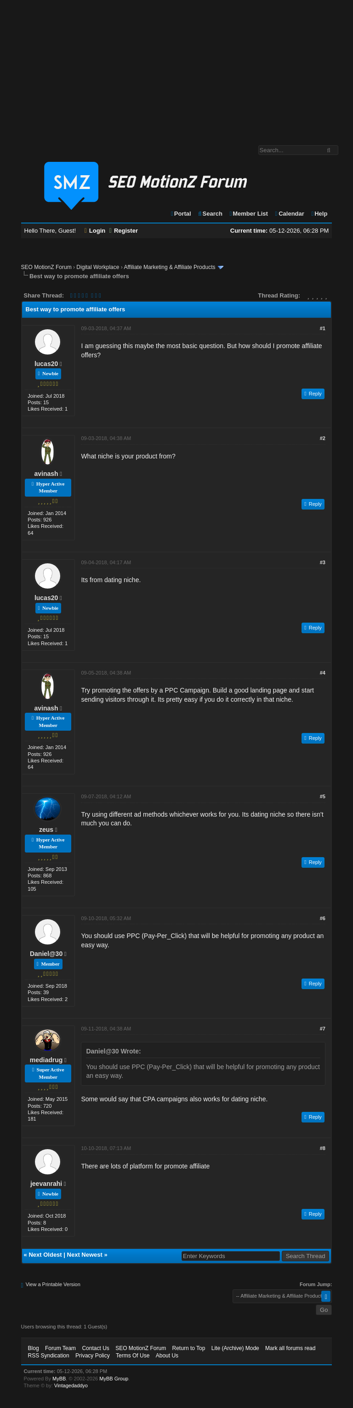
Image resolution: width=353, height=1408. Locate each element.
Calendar (289, 213)
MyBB (59, 1378)
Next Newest (84, 1254)
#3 (322, 562)
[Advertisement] (176, 68)
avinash (46, 473)
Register (123, 230)
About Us (167, 1355)
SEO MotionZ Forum (46, 267)
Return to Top (188, 1348)
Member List (248, 213)
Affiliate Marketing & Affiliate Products (169, 267)
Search (209, 213)
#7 (322, 1028)
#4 (322, 672)
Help (318, 213)
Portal (180, 213)
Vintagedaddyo (71, 1385)
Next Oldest (45, 1254)
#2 (322, 438)
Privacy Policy (92, 1355)
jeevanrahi (46, 1183)
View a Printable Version (53, 1284)
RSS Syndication (48, 1355)
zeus (46, 829)
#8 (322, 1148)
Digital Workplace (97, 267)
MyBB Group (113, 1378)
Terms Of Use (132, 1355)
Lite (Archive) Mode (235, 1348)
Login (95, 230)
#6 (322, 918)
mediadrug (46, 1060)
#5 (322, 796)
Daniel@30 (46, 953)
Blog (33, 1348)
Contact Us (95, 1348)
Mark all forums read (290, 1348)
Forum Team (60, 1348)
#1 (322, 328)
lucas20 (46, 363)
